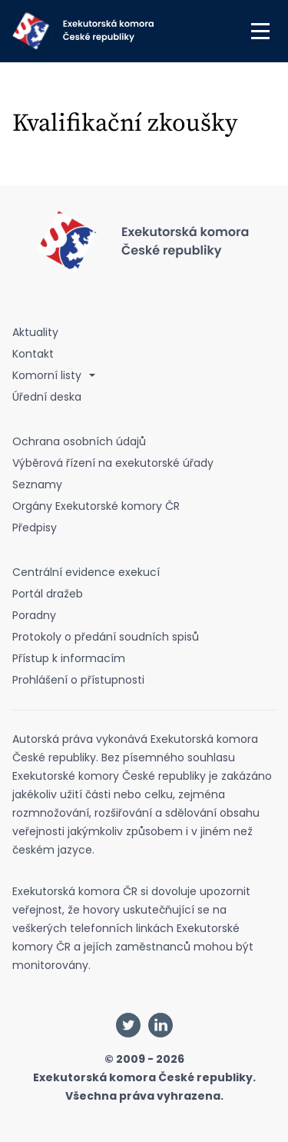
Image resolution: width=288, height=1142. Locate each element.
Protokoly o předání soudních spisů (105, 636)
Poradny (34, 615)
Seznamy (37, 484)
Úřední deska (46, 397)
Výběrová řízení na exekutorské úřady (113, 463)
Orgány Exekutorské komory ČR (96, 506)
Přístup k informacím (68, 658)
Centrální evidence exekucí (86, 572)
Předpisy (34, 527)
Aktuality (35, 332)
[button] (260, 30)
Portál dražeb (47, 593)
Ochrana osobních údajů (79, 441)
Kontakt (33, 353)
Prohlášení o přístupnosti (78, 680)
